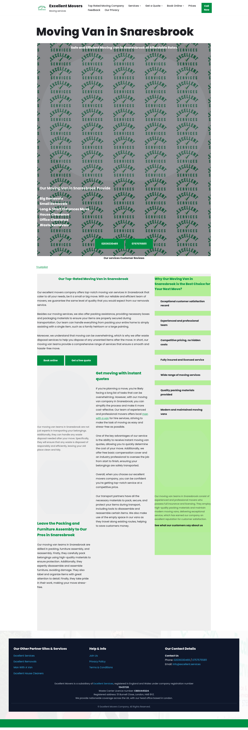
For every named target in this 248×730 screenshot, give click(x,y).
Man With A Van (23, 670)
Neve (5, 726)
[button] (140, 5)
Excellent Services (24, 658)
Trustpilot (42, 267)
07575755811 (139, 243)
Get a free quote (81, 361)
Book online (50, 361)
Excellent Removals (25, 664)
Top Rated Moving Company (106, 6)
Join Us (93, 658)
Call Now (206, 7)
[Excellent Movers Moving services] (59, 8)
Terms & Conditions (101, 670)
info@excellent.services (187, 667)
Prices (193, 6)
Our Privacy (112, 10)
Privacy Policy (97, 664)
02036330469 (109, 243)
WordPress (33, 726)
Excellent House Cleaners (28, 676)
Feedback (94, 10)
